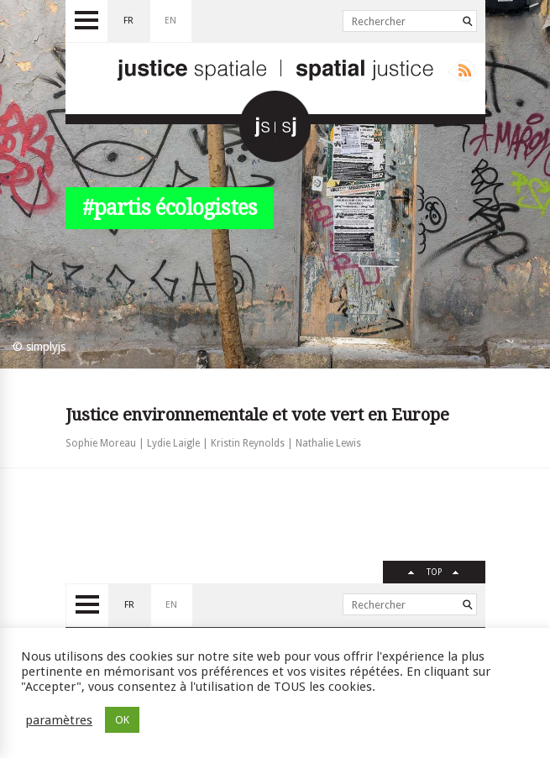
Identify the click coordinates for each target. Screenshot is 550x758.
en (170, 20)
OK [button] (122, 720)
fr (128, 20)
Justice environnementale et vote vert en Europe (257, 415)
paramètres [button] (58, 720)
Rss (461, 70)
